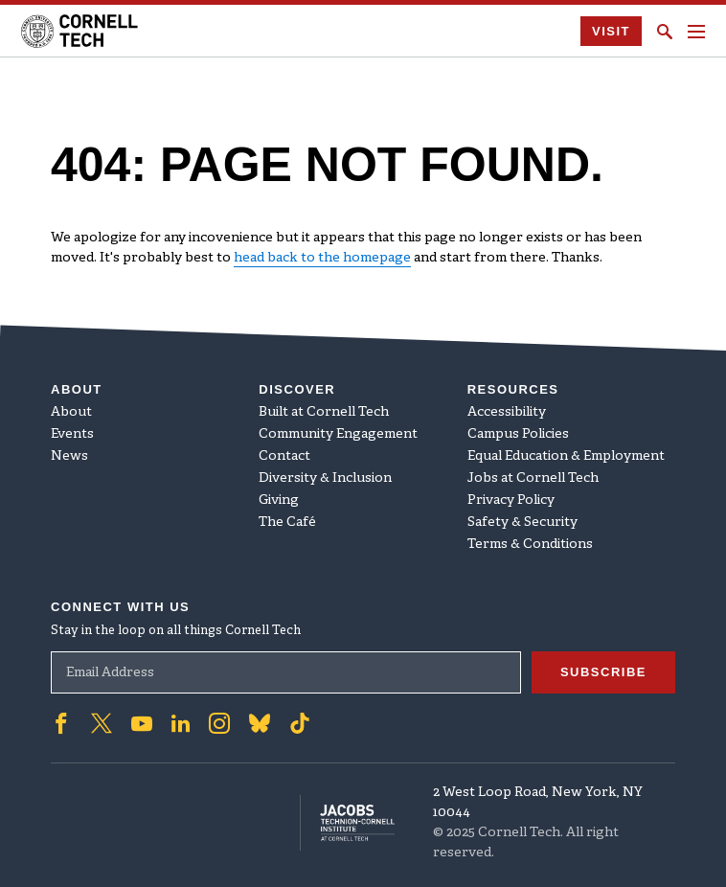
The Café (287, 522)
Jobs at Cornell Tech (533, 478)
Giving (279, 500)
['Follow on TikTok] (299, 723)
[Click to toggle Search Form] (664, 31)
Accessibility (506, 412)
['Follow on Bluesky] (259, 723)
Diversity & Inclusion (325, 478)
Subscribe (603, 672)
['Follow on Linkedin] (180, 723)
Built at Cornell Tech (324, 412)
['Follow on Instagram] (219, 723)
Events (72, 434)
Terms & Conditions (530, 544)
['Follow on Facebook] (61, 723)
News (69, 456)
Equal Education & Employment (566, 456)
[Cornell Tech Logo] (81, 31)
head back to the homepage (322, 258)
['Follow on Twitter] (101, 723)
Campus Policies (518, 434)
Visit (611, 31)
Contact (284, 456)
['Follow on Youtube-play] (141, 723)
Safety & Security (522, 522)
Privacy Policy (511, 500)
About (71, 412)
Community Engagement (338, 434)
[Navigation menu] (696, 31)
